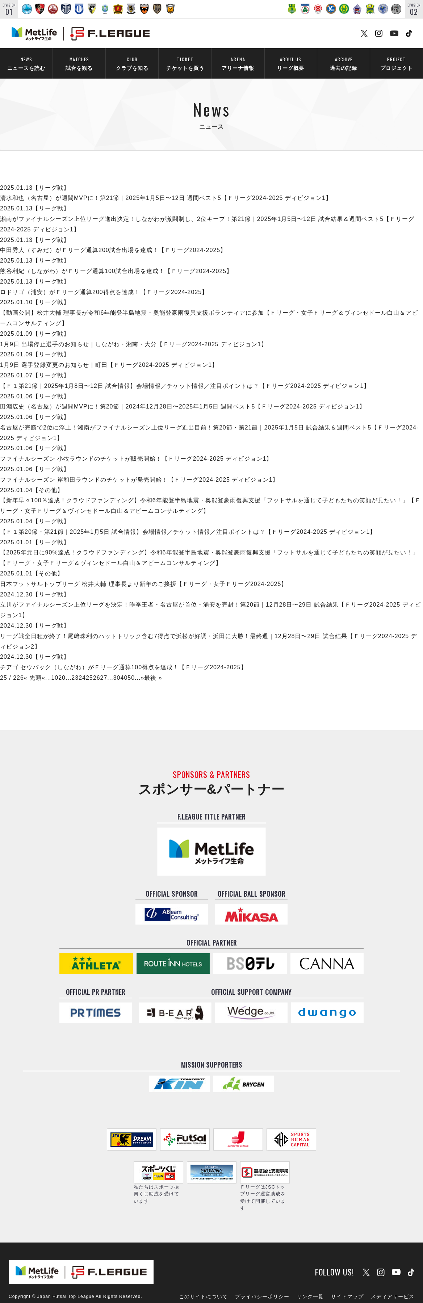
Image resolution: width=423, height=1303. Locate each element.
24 (82, 668)
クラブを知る (132, 63)
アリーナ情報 (238, 63)
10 (54, 668)
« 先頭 (33, 668)
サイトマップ (347, 1276)
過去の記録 (343, 63)
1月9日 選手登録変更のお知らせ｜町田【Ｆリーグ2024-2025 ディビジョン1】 (109, 355)
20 (62, 668)
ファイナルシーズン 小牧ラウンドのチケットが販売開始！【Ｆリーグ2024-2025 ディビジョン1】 (136, 449)
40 (123, 668)
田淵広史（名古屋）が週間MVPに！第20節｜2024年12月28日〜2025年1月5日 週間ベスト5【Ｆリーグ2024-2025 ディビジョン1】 (182, 397)
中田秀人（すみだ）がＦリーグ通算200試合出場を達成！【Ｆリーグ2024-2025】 (113, 241)
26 (96, 668)
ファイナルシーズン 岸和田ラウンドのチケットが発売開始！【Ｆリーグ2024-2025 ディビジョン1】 (139, 470)
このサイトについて (203, 1276)
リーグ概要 (290, 63)
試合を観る (79, 63)
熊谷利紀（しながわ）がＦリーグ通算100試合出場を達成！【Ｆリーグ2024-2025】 (116, 262)
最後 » (153, 668)
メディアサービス (392, 1276)
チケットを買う (185, 63)
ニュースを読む (26, 63)
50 (131, 668)
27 (104, 668)
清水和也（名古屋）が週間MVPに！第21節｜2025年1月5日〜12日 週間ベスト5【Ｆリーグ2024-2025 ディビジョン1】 (166, 188)
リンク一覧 (310, 1276)
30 (117, 668)
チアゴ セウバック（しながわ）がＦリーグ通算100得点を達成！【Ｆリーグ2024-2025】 (123, 658)
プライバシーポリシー (262, 1276)
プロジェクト (396, 63)
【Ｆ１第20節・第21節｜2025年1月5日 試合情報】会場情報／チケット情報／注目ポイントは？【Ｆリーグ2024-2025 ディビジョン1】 (188, 522)
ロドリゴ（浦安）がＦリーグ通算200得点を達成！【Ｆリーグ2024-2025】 (104, 282)
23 (75, 668)
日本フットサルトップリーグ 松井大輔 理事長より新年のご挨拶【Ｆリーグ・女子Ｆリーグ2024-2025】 (143, 574)
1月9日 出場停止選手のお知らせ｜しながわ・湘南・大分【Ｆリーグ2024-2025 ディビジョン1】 (133, 334)
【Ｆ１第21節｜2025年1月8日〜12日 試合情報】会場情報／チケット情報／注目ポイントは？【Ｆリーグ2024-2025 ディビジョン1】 (185, 376)
